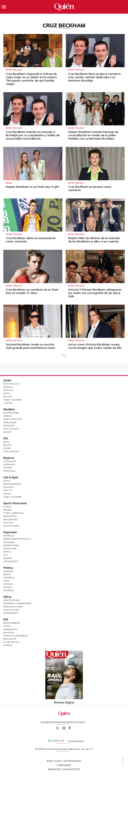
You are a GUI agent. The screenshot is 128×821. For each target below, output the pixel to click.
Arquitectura (11, 610)
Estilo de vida (11, 451)
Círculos (8, 390)
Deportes (8, 487)
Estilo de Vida (11, 429)
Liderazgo (9, 464)
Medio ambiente (11, 623)
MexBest (9, 409)
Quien (57, 728)
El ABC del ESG (11, 642)
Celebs (7, 448)
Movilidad (9, 632)
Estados (8, 584)
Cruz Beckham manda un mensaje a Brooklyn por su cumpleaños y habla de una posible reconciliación (33, 135)
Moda (9, 183)
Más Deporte (10, 519)
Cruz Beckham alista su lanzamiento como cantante (31, 239)
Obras (6, 551)
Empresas (8, 535)
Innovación (9, 639)
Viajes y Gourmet (12, 399)
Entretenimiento (12, 484)
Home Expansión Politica (17, 539)
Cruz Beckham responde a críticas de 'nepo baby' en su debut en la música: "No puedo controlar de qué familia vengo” (31, 79)
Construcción (11, 600)
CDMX (6, 580)
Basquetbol (10, 516)
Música (7, 493)
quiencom (66, 727)
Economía (8, 542)
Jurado (7, 432)
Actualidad (9, 461)
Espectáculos (14, 70)
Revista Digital (11, 526)
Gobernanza (10, 629)
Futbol (7, 506)
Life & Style (10, 477)
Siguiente (64, 355)
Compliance (64, 765)
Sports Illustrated (14, 503)
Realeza (7, 387)
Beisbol (7, 510)
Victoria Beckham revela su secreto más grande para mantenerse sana (30, 346)
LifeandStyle (10, 561)
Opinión (7, 467)
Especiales (9, 471)
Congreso (9, 577)
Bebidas (7, 416)
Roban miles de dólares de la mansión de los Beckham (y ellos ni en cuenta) (94, 239)
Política (8, 568)
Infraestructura (13, 606)
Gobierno (8, 571)
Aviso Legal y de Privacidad (63, 760)
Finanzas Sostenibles (15, 635)
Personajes (9, 422)
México (7, 574)
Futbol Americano (13, 513)
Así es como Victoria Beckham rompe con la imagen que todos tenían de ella (95, 346)
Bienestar (8, 425)
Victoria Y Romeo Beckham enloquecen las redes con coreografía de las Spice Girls (95, 293)
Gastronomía (11, 413)
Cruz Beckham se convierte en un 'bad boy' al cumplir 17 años (32, 291)
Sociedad (8, 590)
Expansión (10, 532)
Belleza (7, 396)
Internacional (11, 545)
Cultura (7, 403)
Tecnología (9, 548)
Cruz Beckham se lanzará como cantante (89, 188)
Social (7, 626)
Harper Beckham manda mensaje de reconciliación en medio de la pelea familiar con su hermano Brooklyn (93, 135)
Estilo (6, 481)
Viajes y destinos (12, 419)
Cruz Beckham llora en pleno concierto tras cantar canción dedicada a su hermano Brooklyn (94, 77)
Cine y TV (7, 490)
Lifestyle (8, 522)
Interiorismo (10, 613)
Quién (7, 380)
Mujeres (8, 458)
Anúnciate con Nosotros (64, 769)
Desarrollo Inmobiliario (17, 603)
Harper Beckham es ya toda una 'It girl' (32, 186)
